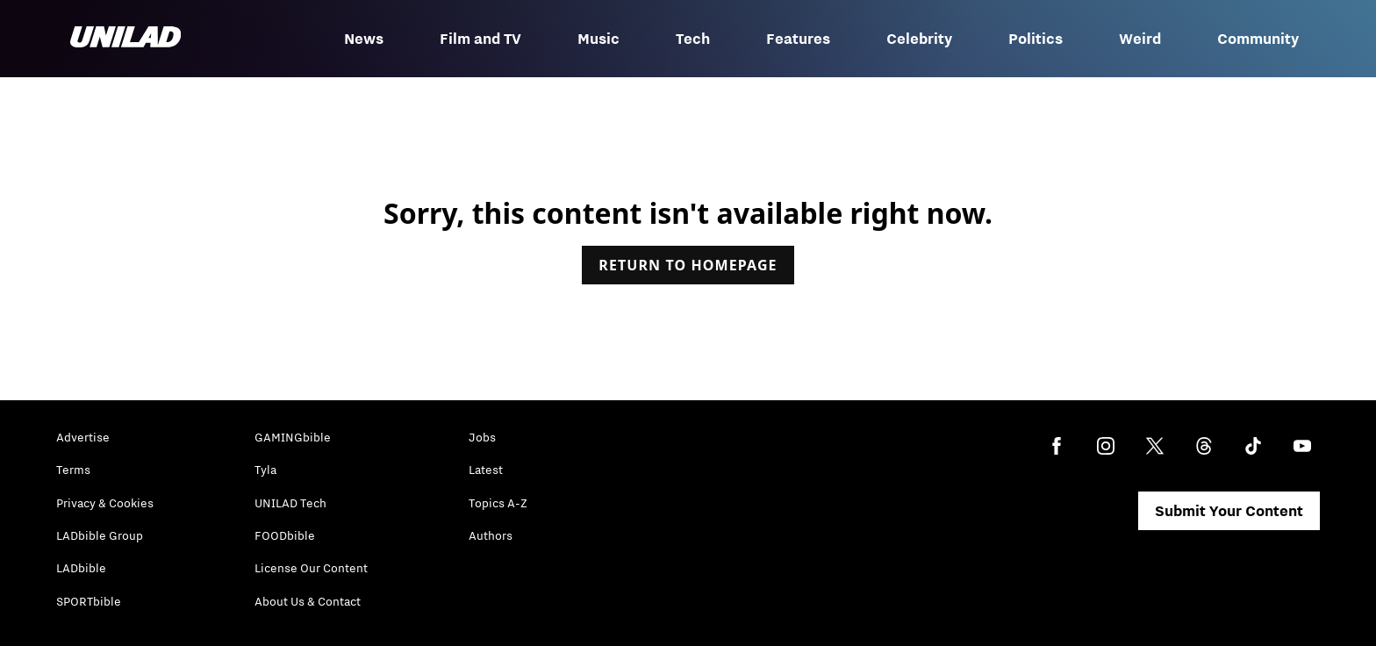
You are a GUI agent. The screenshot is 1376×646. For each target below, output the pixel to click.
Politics (1035, 38)
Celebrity (919, 38)
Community (1258, 38)
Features (798, 38)
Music (598, 38)
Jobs (482, 437)
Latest (486, 469)
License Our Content (311, 568)
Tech (693, 38)
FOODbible (284, 535)
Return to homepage (687, 265)
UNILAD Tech (290, 503)
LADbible (81, 568)
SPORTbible (88, 601)
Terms (73, 469)
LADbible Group (99, 535)
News (363, 38)
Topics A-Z (498, 503)
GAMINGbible (292, 437)
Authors (490, 535)
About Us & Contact (307, 601)
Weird (1140, 38)
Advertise (83, 437)
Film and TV (480, 38)
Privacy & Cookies (105, 503)
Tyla (265, 469)
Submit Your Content (1229, 510)
